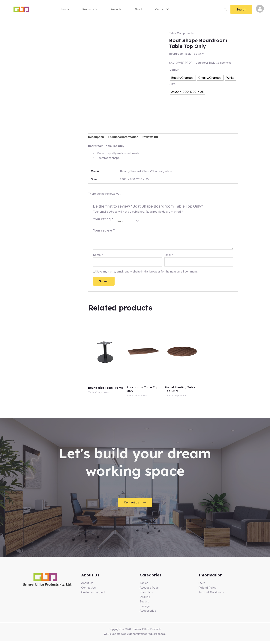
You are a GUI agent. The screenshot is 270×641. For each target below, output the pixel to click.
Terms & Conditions (211, 592)
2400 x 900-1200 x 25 (134, 179)
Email (168, 255)
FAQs (201, 583)
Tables (144, 583)
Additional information (122, 137)
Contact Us (88, 587)
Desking (145, 597)
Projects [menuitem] (115, 9)
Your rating (103, 219)
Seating (144, 601)
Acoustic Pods (149, 587)
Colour (174, 69)
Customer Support (93, 592)
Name (98, 255)
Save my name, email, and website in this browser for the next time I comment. (147, 271)
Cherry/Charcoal (152, 171)
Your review (104, 230)
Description (96, 137)
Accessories (148, 610)
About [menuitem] (138, 9)
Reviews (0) (150, 137)
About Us (87, 583)
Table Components (181, 33)
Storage (145, 606)
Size (173, 84)
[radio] (183, 77)
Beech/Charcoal (130, 171)
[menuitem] (90, 9)
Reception (146, 592)
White (168, 171)
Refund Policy (207, 587)
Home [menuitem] (65, 9)
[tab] (96, 137)
